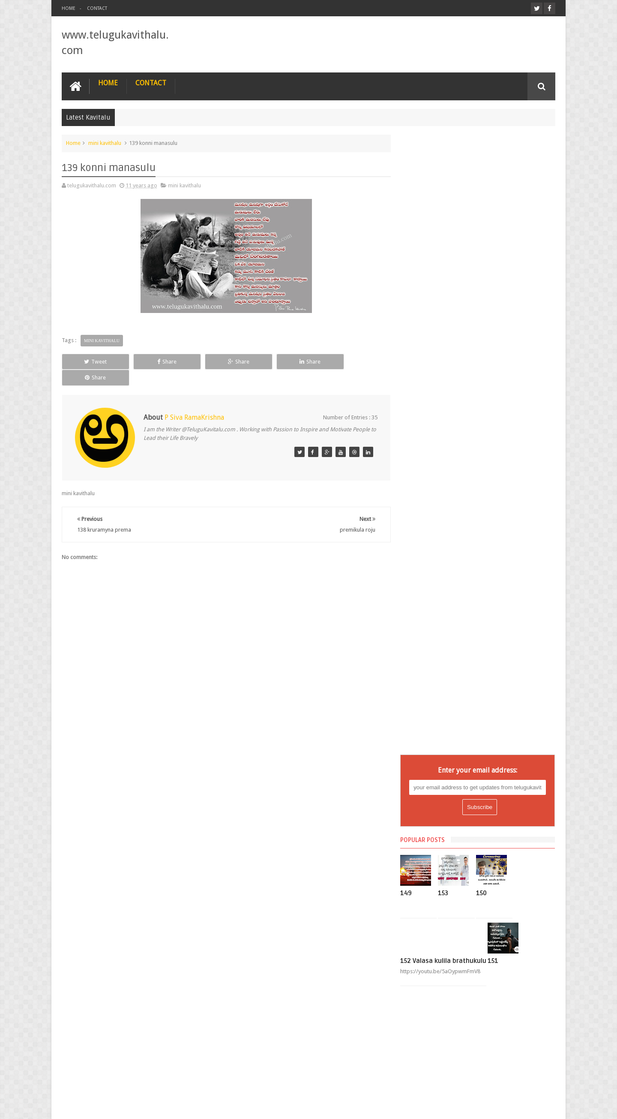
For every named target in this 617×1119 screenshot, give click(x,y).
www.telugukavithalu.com (148, 1105)
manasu (422, 821)
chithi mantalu (430, 698)
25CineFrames (538, 1105)
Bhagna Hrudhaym (435, 683)
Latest (420, 775)
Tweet (92, 361)
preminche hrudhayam (440, 991)
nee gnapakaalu (431, 899)
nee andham (427, 883)
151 (499, 347)
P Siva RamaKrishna (194, 401)
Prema (420, 960)
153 (450, 279)
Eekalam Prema (431, 713)
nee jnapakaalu (431, 914)
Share (158, 361)
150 (488, 279)
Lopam (421, 791)
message (423, 837)
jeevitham (424, 760)
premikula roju (430, 976)
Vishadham (426, 1007)
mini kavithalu (104, 143)
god (417, 744)
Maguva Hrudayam (435, 806)
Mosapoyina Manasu (438, 868)
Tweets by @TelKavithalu (437, 1033)
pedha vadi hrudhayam (440, 945)
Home (68, 8)
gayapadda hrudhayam (440, 729)
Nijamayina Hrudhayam (441, 929)
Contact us (533, 1080)
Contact (97, 8)
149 (413, 279)
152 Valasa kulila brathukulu (450, 347)
